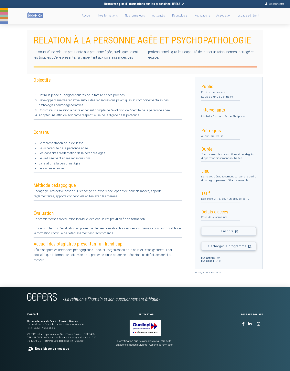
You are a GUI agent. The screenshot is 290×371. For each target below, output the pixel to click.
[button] (224, 15)
